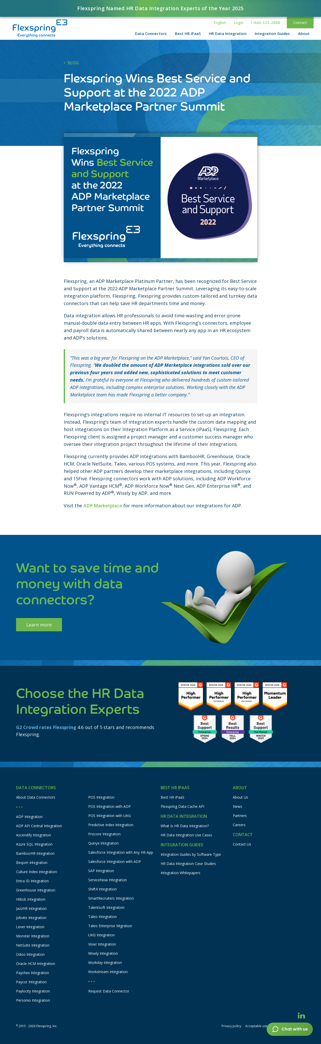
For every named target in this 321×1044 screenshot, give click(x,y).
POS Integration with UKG (109, 815)
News (237, 806)
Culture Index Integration (36, 871)
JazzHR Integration (31, 908)
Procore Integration (104, 834)
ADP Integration (29, 816)
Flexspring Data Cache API (182, 806)
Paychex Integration (32, 972)
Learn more (39, 625)
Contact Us (242, 844)
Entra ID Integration (32, 880)
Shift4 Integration (102, 889)
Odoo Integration (30, 954)
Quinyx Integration (103, 843)
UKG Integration (101, 935)
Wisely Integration (103, 953)
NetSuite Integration (32, 945)
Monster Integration (32, 936)
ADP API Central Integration (39, 825)
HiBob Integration (30, 899)
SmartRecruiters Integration (111, 898)
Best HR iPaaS (172, 797)
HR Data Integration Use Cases (186, 835)
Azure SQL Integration (34, 844)
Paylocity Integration (33, 991)
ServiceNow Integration (107, 879)
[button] (220, 23)
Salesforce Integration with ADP (114, 861)
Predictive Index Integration (110, 824)
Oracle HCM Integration (35, 963)
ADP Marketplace (102, 505)
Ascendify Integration (33, 835)
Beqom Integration (31, 862)
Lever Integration (30, 926)
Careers (239, 824)
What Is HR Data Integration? (185, 825)
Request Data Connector (108, 991)
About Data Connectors (35, 797)
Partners (240, 815)
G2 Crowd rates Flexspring (46, 727)
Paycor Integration (31, 981)
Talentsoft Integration (106, 907)
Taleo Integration (102, 916)
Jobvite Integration (31, 917)
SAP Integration (101, 870)
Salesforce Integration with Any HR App (120, 852)
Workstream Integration (108, 971)
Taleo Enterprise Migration (110, 925)
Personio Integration (33, 1000)
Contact (300, 22)
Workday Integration (105, 962)
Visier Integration (102, 944)
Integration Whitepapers (180, 872)
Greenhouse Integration (35, 890)
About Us (240, 797)
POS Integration (101, 797)
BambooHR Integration (35, 853)
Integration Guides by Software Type (191, 854)
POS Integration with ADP (109, 806)
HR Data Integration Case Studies (188, 863)
